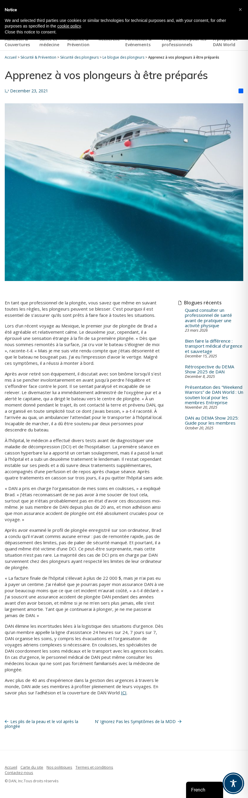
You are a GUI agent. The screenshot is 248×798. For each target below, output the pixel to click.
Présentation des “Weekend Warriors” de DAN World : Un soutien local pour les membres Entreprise (214, 395)
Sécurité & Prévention (78, 42)
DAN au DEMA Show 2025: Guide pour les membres (212, 420)
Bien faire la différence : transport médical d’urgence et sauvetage (213, 346)
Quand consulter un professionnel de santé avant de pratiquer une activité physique (208, 318)
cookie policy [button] (69, 26)
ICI (124, 693)
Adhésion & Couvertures (17, 42)
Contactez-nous (19, 772)
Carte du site (31, 767)
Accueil (11, 767)
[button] (240, 9)
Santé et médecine (49, 42)
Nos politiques (59, 767)
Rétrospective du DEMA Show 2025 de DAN (209, 369)
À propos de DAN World (225, 42)
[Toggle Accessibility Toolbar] (233, 783)
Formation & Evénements (138, 42)
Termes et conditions (94, 767)
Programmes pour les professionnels (184, 42)
